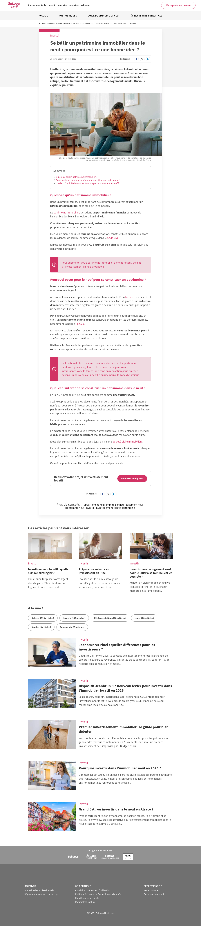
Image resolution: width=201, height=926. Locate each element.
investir (90, 508)
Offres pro (85, 5)
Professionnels (153, 885)
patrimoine (128, 508)
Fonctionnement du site (87, 898)
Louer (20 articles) (144, 617)
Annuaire (62, 5)
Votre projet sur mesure (178, 5)
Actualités (73, 5)
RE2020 (80, 323)
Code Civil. (113, 238)
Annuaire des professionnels (39, 890)
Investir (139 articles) (74, 617)
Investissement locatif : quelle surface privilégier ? (48, 571)
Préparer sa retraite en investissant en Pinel (94, 571)
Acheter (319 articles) (43, 617)
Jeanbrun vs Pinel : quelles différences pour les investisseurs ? (117, 647)
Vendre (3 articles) (41, 626)
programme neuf (74, 508)
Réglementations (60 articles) (110, 617)
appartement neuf (94, 504)
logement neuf (134, 504)
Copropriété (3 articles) (72, 626)
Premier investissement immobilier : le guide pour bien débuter (123, 729)
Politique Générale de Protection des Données (98, 894)
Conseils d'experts (54, 23)
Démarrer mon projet (132, 478)
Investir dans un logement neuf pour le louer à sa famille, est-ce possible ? (151, 572)
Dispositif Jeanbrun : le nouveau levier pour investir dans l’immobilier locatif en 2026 (125, 688)
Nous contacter (151, 890)
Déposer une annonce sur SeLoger (42, 894)
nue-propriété (95, 266)
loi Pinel (130, 297)
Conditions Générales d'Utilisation (92, 890)
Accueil (43, 15)
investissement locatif (108, 508)
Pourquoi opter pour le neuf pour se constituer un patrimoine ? (88, 180)
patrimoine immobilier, (67, 212)
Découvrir (30, 885)
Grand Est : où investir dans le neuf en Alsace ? (116, 809)
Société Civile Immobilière (127, 441)
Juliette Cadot (56, 58)
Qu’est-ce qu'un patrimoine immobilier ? (76, 176)
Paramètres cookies (85, 901)
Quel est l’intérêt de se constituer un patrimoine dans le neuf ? (87, 183)
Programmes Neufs (37, 5)
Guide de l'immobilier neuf (104, 15)
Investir (52, 5)
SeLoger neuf (83, 885)
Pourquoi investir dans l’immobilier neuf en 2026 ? (120, 768)
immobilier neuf (115, 504)
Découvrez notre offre (155, 894)
